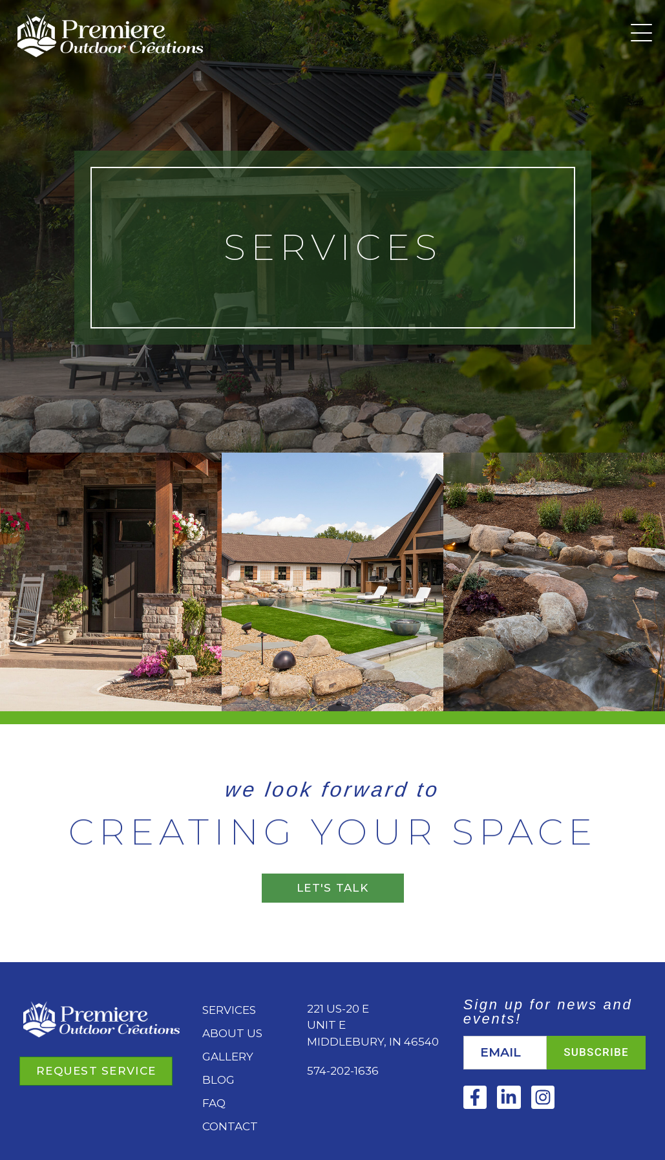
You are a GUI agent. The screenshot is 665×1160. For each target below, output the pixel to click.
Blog (218, 1079)
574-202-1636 (343, 1070)
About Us (232, 1033)
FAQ (214, 1103)
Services (229, 1010)
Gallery (227, 1056)
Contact (230, 1126)
